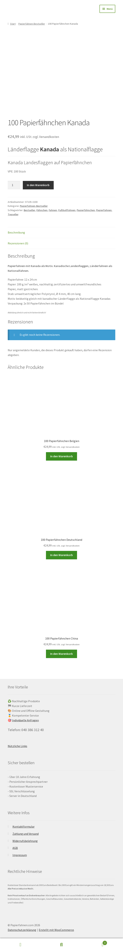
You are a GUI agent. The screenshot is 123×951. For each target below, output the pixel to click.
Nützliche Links (17, 746)
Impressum (20, 855)
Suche (61, 944)
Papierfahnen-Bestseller (31, 23)
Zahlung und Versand (26, 834)
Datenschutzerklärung (22, 930)
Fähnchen (41, 210)
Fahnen (53, 210)
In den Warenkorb (38, 185)
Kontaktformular (24, 826)
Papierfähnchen (86, 210)
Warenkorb (94, 942)
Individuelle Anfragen (25, 720)
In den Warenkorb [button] (61, 456)
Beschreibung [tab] (16, 232)
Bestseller (29, 210)
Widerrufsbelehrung (25, 841)
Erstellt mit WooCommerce (56, 930)
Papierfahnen (104, 210)
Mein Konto (20, 944)
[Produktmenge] (14, 185)
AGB (15, 848)
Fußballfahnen (66, 210)
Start (13, 23)
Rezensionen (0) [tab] (18, 243)
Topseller (13, 214)
